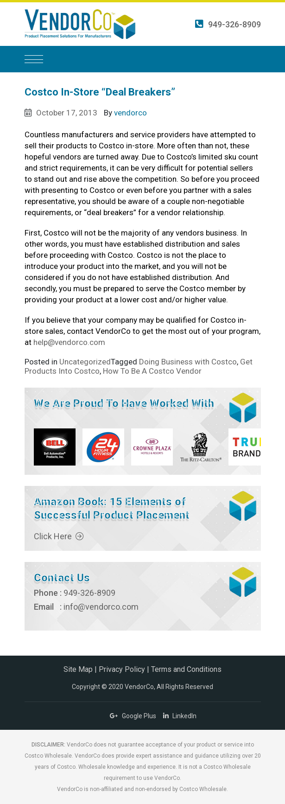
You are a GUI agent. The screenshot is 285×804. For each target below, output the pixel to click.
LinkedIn (179, 716)
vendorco (130, 112)
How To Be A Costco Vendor (152, 371)
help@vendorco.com (69, 342)
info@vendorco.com (101, 607)
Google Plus (133, 716)
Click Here (59, 536)
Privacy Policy (122, 669)
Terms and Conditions (186, 669)
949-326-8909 (228, 24)
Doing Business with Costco (188, 361)
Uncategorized (85, 361)
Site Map (78, 669)
